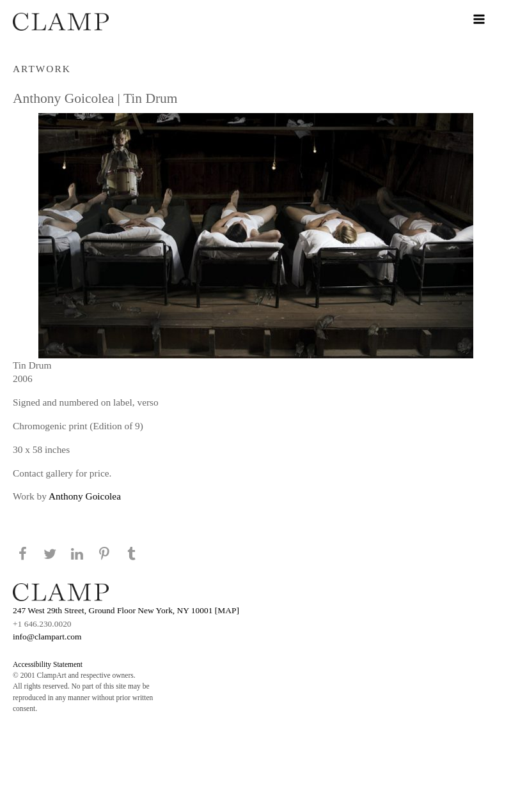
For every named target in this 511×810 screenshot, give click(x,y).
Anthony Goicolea (85, 496)
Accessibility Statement (48, 664)
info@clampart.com (47, 636)
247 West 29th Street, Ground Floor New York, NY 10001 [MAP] (126, 610)
